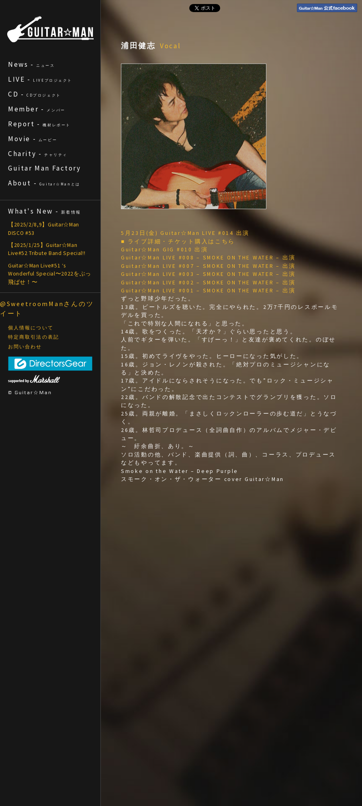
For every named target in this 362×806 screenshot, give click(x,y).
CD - (34, 94)
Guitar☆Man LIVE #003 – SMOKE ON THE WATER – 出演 (208, 274)
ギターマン (50, 29)
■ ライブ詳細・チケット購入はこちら (178, 241)
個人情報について (30, 328)
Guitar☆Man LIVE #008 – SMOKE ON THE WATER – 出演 (208, 257)
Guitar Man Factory (44, 168)
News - (31, 64)
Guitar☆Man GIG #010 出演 (164, 249)
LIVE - (40, 79)
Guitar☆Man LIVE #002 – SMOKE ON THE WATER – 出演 (208, 282)
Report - (39, 123)
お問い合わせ (25, 347)
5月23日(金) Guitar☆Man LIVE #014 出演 (185, 233)
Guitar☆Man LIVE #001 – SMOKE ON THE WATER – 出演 (208, 290)
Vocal (171, 45)
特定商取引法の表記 (33, 337)
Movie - (32, 138)
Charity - (37, 153)
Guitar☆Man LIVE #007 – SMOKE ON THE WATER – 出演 (208, 266)
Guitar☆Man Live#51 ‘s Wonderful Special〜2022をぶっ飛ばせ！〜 (49, 274)
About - (44, 183)
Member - (36, 109)
